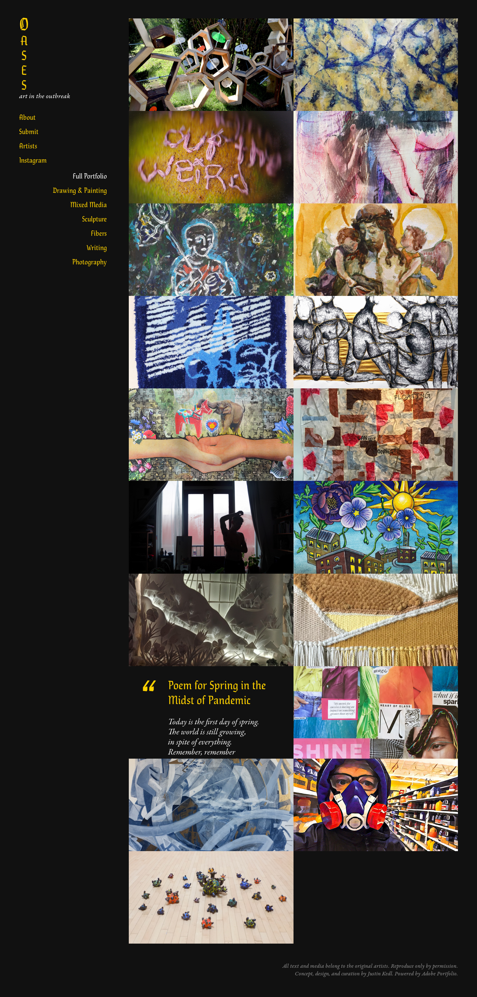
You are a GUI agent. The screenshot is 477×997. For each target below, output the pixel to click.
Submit (28, 131)
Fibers (99, 233)
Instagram (33, 160)
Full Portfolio (90, 176)
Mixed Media (88, 204)
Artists (28, 145)
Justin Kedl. (381, 974)
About (27, 117)
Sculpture (94, 218)
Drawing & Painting (80, 190)
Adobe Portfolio (439, 974)
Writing (96, 247)
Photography (89, 261)
